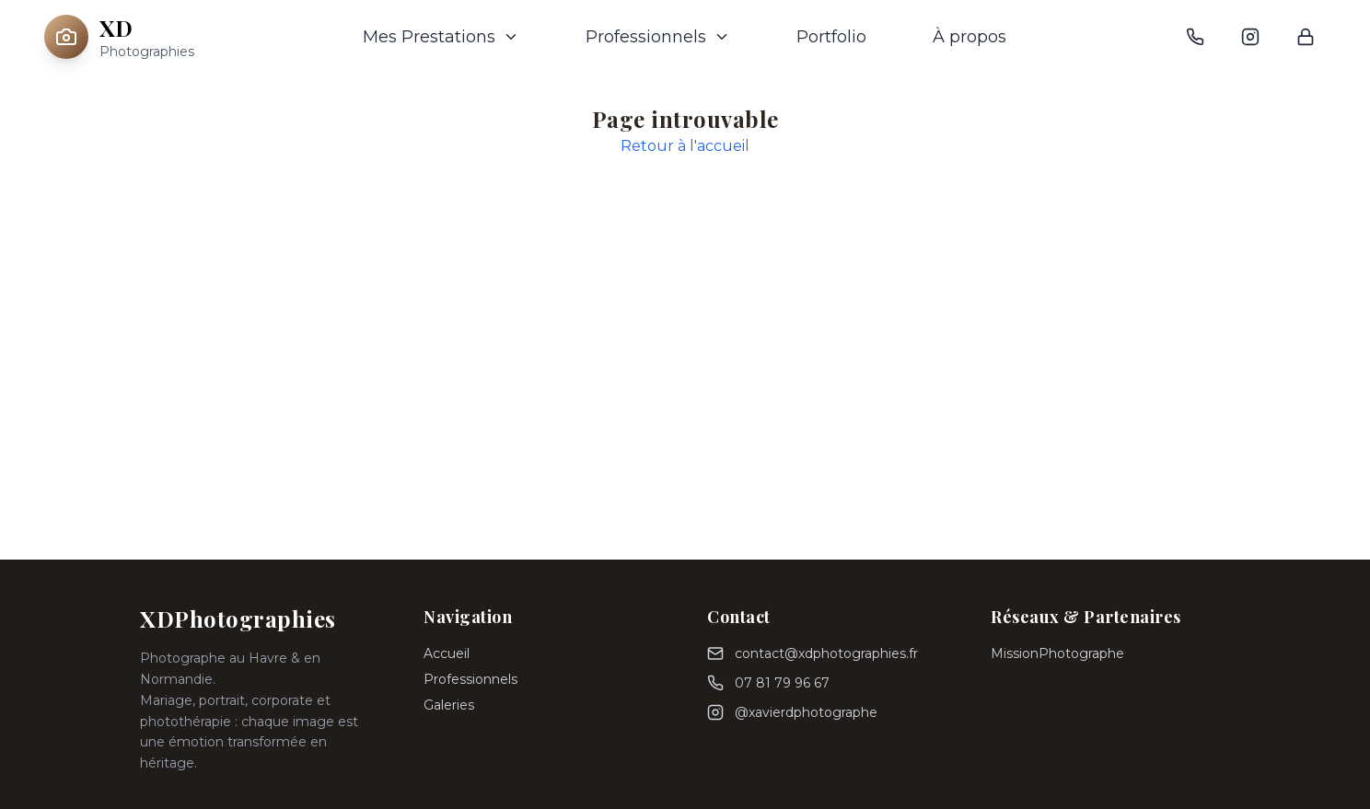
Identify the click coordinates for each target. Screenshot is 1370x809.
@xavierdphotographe (806, 712)
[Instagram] (1250, 37)
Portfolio (831, 37)
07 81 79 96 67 (782, 683)
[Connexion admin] (1305, 37)
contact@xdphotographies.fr (826, 653)
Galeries (449, 705)
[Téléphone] (1195, 37)
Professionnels (658, 37)
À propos (969, 37)
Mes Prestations (441, 37)
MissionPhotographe (1057, 653)
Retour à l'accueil (685, 146)
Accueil (447, 653)
